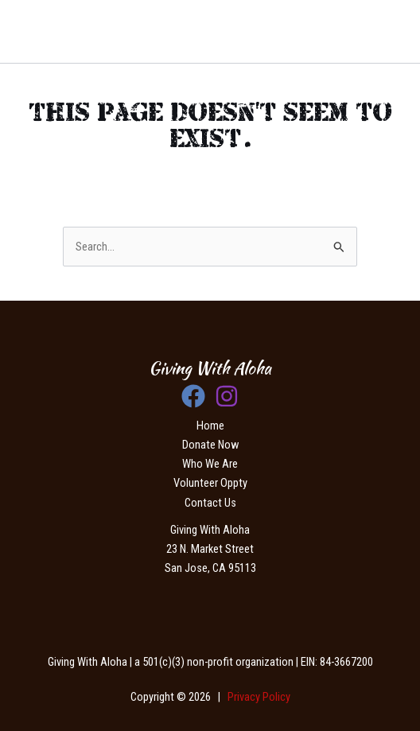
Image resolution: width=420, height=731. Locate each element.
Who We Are (210, 464)
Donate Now (210, 444)
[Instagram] (227, 396)
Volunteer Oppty (210, 483)
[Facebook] (193, 396)
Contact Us (210, 503)
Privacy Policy (259, 697)
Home (210, 425)
